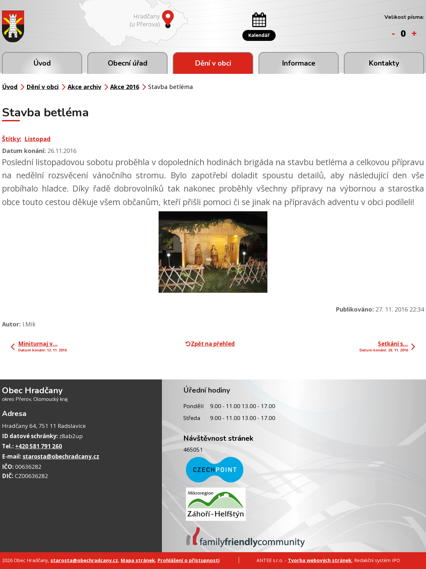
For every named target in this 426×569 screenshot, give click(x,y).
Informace (298, 63)
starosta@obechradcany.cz (61, 456)
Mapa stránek (138, 560)
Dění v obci (213, 63)
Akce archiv (84, 87)
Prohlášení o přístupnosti (189, 560)
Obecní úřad (127, 63)
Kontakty (384, 63)
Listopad (37, 139)
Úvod (42, 63)
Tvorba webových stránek (319, 560)
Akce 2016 (124, 87)
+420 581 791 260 (38, 446)
